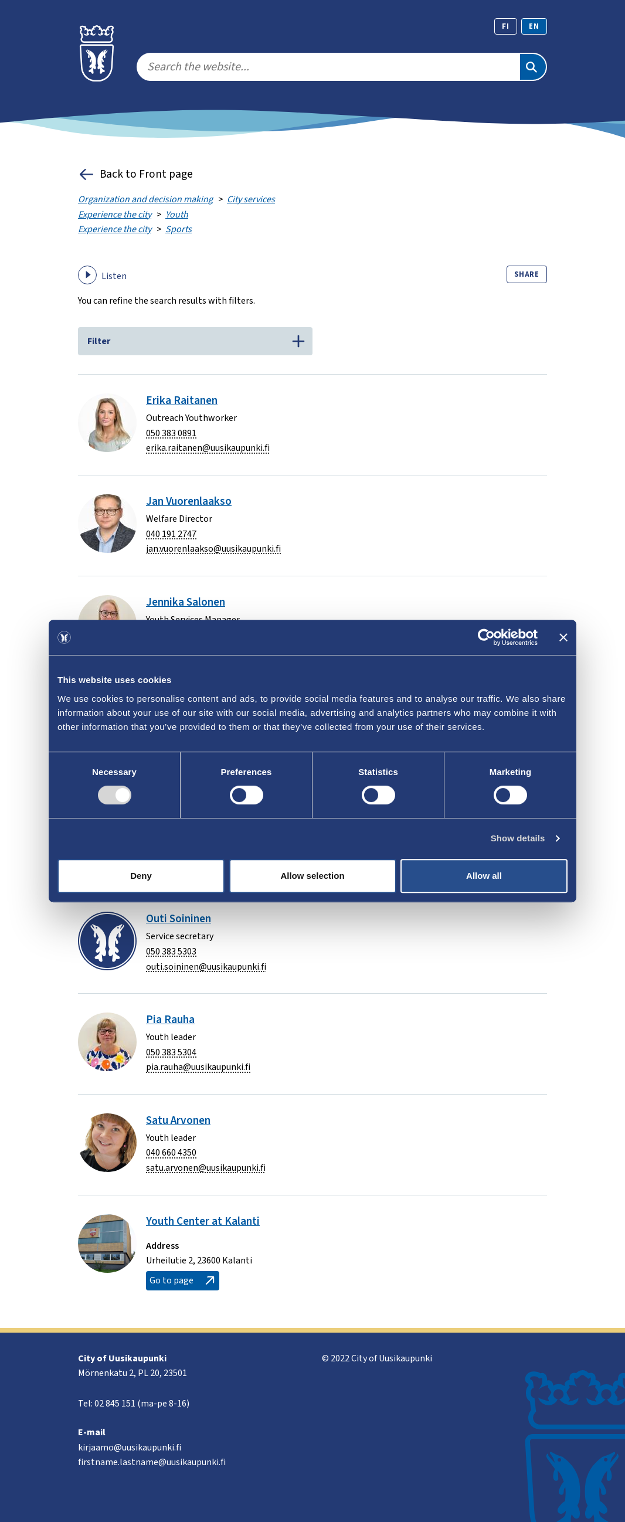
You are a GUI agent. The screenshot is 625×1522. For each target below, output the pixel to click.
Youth (176, 214)
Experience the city (114, 214)
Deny (141, 876)
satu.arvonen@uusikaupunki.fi (206, 1167)
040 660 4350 (171, 1152)
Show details (518, 838)
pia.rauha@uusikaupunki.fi (198, 1067)
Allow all (484, 876)
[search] (328, 67)
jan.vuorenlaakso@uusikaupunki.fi (213, 548)
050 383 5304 (171, 1052)
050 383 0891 (171, 433)
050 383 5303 (171, 951)
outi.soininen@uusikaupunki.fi (206, 966)
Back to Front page (135, 174)
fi (505, 26)
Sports (178, 229)
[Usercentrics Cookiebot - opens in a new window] (486, 637)
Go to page (183, 1280)
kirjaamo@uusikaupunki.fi (129, 1447)
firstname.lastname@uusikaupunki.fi (152, 1462)
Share (526, 274)
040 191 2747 (171, 534)
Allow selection (312, 876)
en (534, 26)
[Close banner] (563, 637)
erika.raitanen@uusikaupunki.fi (208, 447)
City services (251, 199)
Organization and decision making (145, 199)
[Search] (533, 67)
